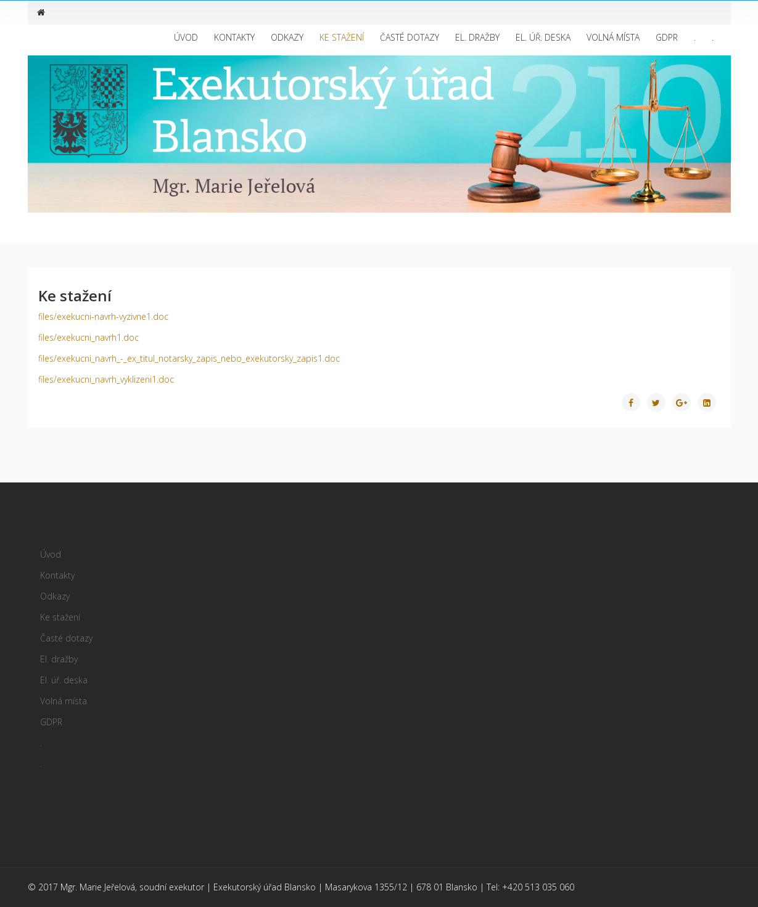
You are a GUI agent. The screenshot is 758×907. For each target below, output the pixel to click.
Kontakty (234, 37)
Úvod (186, 37)
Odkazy (287, 37)
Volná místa (613, 37)
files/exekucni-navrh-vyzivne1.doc (103, 316)
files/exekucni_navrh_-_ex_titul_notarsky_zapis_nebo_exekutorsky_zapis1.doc (189, 358)
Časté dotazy (409, 37)
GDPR (667, 37)
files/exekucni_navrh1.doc (88, 337)
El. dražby (477, 37)
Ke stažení (341, 37)
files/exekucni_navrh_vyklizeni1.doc (106, 379)
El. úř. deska (543, 37)
